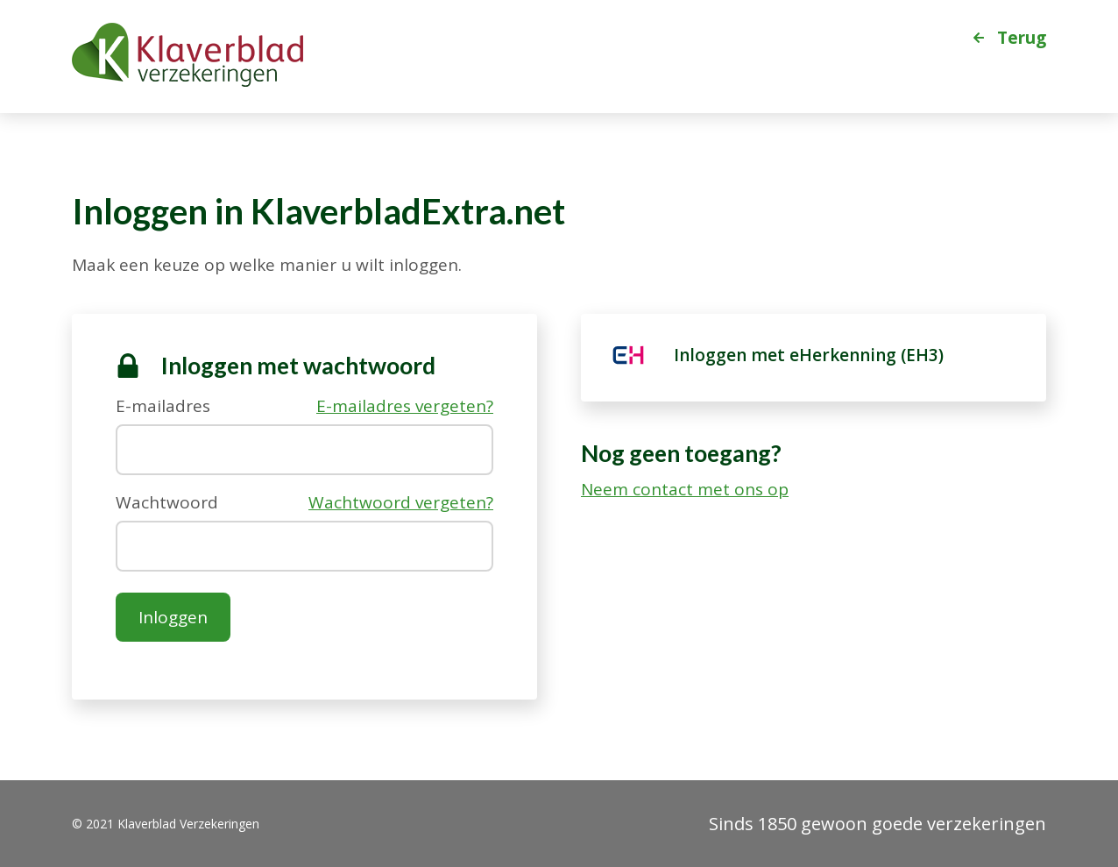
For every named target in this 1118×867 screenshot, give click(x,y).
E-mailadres (163, 404)
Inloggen (173, 617)
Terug (1021, 36)
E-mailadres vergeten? (404, 406)
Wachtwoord (167, 501)
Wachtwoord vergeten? (400, 503)
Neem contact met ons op (685, 489)
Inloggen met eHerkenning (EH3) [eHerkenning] (809, 355)
